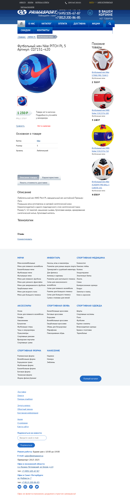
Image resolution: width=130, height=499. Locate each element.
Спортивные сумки (24, 342)
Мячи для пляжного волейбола (30, 266)
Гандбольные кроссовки (56, 323)
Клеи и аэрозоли (83, 295)
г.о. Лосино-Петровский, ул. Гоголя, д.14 (35, 467)
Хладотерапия (82, 272)
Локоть (79, 279)
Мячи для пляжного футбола (29, 279)
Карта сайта (23, 426)
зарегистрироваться (105, 2)
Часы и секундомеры (26, 330)
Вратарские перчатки (26, 339)
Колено (80, 269)
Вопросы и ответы (42, 2)
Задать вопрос (23, 405)
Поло (79, 317)
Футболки (81, 320)
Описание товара (28, 177)
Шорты (79, 311)
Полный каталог (90, 378)
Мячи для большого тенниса (29, 295)
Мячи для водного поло (27, 291)
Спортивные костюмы (85, 314)
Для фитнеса (52, 272)
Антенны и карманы (55, 275)
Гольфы (20, 317)
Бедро (79, 288)
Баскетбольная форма (26, 368)
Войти (91, 2)
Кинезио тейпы (83, 266)
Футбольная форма (25, 365)
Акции (20, 419)
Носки (19, 311)
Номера (50, 359)
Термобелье (82, 333)
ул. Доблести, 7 (24, 478)
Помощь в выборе (25, 399)
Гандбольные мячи (25, 288)
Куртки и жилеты (83, 323)
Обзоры (30, 2)
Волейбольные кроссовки (57, 320)
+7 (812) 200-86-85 (31, 482)
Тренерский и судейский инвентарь (61, 269)
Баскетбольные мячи (25, 269)
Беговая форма (23, 371)
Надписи (50, 356)
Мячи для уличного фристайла (29, 282)
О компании (22, 423)
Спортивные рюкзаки (25, 336)
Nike (38, 141)
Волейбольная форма (26, 359)
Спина (79, 282)
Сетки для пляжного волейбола (60, 288)
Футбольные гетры (25, 327)
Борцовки (51, 317)
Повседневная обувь (55, 333)
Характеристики (50, 177)
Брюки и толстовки (84, 330)
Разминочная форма (25, 356)
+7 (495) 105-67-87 (30, 471)
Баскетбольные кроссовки (57, 311)
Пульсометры (22, 333)
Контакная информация (27, 413)
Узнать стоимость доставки (33, 182)
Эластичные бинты (84, 275)
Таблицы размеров (27, 7)
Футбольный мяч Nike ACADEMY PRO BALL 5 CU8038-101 (100, 184)
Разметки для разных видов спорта (61, 266)
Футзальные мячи (24, 275)
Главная (21, 23)
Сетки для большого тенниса (58, 294)
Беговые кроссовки (55, 314)
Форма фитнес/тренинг (26, 378)
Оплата (20, 395)
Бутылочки (21, 323)
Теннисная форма (24, 375)
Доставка (21, 392)
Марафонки (52, 330)
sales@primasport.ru (34, 455)
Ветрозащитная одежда (86, 327)
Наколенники (22, 320)
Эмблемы (51, 362)
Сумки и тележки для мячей (58, 298)
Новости (22, 2)
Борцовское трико (24, 362)
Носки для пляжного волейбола (30, 314)
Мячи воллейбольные (26, 263)
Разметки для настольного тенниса (61, 279)
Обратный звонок (25, 409)
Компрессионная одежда (87, 285)
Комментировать (24, 239)
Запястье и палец (84, 291)
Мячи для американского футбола (31, 285)
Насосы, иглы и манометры (58, 263)
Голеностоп (81, 263)
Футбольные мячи (45, 37)
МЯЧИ (30, 37)
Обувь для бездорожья (56, 327)
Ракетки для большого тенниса (59, 291)
